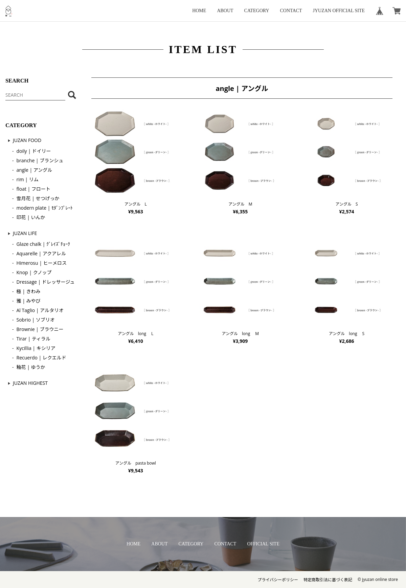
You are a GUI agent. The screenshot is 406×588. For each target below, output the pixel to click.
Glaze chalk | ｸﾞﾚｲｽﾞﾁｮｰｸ (43, 244)
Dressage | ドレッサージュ (46, 282)
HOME (199, 10)
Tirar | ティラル (34, 338)
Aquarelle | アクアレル (41, 253)
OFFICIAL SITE (263, 543)
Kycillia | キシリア (36, 348)
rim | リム (28, 179)
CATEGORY (256, 10)
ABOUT (225, 10)
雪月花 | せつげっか (38, 198)
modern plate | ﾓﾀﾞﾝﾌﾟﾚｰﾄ (45, 208)
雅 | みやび (29, 301)
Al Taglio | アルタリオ (40, 310)
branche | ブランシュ (40, 160)
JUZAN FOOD (27, 140)
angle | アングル (34, 170)
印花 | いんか (31, 217)
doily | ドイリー (34, 151)
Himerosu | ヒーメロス (42, 263)
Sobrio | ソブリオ (36, 319)
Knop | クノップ (34, 272)
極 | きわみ (29, 291)
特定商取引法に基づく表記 (327, 580)
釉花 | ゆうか (31, 367)
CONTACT (291, 10)
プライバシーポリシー (277, 580)
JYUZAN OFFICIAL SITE (339, 10)
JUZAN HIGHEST (30, 383)
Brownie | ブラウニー (40, 329)
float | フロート (33, 189)
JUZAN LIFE (25, 233)
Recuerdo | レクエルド (41, 357)
